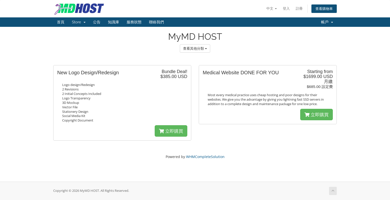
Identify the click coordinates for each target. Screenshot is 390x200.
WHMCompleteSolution (205, 156)
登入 (286, 8)
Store (79, 22)
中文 (271, 8)
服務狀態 (134, 22)
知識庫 (113, 22)
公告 (96, 22)
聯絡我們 (156, 22)
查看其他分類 (195, 48)
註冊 (299, 8)
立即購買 (171, 131)
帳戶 (327, 22)
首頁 (60, 22)
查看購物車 (324, 8)
